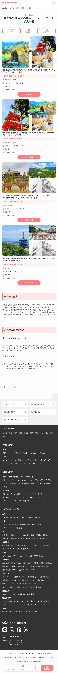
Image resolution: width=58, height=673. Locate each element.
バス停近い (45, 545)
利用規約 (39, 653)
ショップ (5, 605)
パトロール (26, 494)
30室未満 (30, 594)
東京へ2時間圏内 (8, 549)
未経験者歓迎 (7, 517)
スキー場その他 (23, 501)
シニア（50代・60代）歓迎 (12, 528)
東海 (31, 433)
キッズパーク (7, 497)
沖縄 (4, 436)
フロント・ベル (27, 480)
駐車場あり (15, 538)
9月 (25, 463)
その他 (4, 487)
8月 (20, 463)
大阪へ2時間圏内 (22, 549)
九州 (51, 433)
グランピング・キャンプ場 (35, 605)
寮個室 (32, 535)
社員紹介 (8, 657)
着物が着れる (7, 577)
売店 (41, 480)
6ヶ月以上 (41, 453)
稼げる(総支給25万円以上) (43, 563)
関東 (15, 433)
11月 (34, 463)
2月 (45, 460)
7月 (16, 463)
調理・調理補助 (23, 483)
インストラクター (37, 494)
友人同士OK (27, 563)
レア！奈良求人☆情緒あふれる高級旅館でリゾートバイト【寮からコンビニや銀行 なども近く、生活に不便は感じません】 (28, 197)
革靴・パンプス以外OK (26, 566)
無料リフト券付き (8, 584)
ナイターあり (39, 584)
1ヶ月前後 (15, 453)
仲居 (4, 480)
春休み (35, 460)
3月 (49, 460)
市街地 (34, 612)
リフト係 (5, 494)
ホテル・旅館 (7, 601)
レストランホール (13, 480)
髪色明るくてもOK (9, 566)
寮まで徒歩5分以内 (43, 538)
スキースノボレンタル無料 (11, 587)
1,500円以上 (38, 556)
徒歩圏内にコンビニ (9, 545)
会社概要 (48, 653)
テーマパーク (18, 601)
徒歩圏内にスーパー (25, 545)
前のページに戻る (11, 387)
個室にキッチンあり (28, 538)
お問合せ (33, 657)
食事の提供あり (44, 577)
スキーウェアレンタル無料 (32, 587)
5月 (8, 463)
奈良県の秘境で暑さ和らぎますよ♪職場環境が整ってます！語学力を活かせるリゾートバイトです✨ (28, 71)
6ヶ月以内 (32, 453)
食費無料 (5, 580)
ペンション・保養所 (17, 605)
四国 (46, 433)
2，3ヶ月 (23, 453)
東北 (10, 433)
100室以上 (6, 594)
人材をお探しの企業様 (46, 657)
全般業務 (48, 480)
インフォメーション (9, 501)
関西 (22, 8)
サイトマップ (11, 653)
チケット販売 (15, 494)
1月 (41, 460)
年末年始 (28, 460)
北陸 (20, 433)
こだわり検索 (14, 8)
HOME (4, 8)
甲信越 (26, 433)
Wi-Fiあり (5, 538)
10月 (29, 463)
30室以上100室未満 (18, 594)
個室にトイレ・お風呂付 (19, 535)
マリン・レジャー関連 (44, 483)
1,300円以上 (17, 556)
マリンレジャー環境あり (19, 580)
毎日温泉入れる (19, 577)
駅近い (36, 545)
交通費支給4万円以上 (10, 570)
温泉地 (15, 612)
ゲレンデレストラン (37, 497)
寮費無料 (5, 535)
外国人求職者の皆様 (20, 657)
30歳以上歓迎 (25, 524)
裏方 (32, 483)
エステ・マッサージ (9, 483)
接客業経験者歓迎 (34, 517)
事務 (36, 480)
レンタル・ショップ (21, 497)
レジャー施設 (29, 601)
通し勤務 (5, 563)
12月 (40, 463)
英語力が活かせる (20, 517)
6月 (12, 463)
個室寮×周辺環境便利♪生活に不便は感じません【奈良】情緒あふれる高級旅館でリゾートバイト (28, 259)
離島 (20, 612)
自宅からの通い (16, 563)
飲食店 (46, 601)
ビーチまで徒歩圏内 (37, 580)
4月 (3, 463)
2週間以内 (6, 453)
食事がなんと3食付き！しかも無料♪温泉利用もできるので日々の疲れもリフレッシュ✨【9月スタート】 (28, 134)
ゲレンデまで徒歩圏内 (25, 584)
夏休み (20, 460)
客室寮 (38, 535)
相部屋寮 (46, 535)
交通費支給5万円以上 (26, 570)
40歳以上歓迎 (36, 524)
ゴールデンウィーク (9, 460)
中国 (41, 433)
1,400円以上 (27, 556)
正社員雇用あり (32, 577)
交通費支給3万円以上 (43, 566)
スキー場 (39, 601)
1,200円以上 (6, 556)
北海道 (4, 433)
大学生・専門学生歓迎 (10, 524)
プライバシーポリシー (26, 653)
